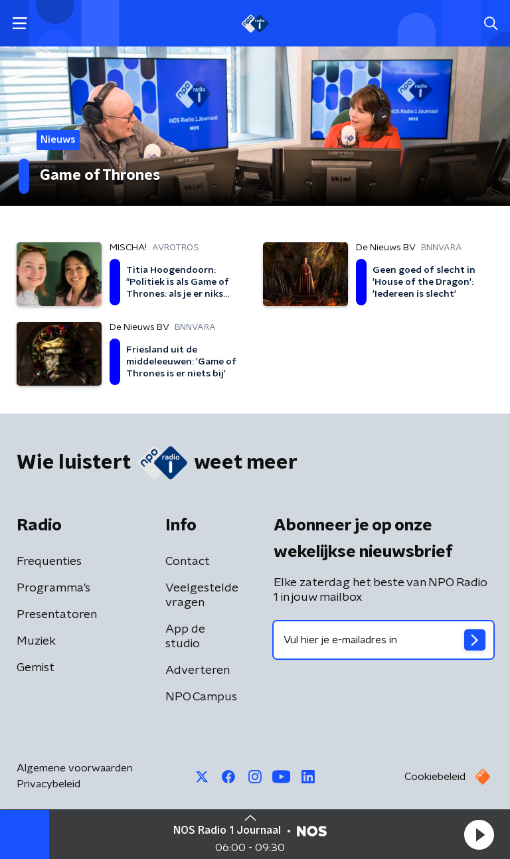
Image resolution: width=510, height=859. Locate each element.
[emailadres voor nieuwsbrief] (383, 640)
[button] (479, 834)
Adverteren (197, 670)
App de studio (185, 636)
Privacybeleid (48, 784)
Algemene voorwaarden (75, 768)
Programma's (53, 588)
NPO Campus (201, 697)
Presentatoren (57, 615)
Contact (187, 562)
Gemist (35, 668)
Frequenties (49, 562)
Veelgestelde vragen (201, 595)
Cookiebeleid (435, 776)
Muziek (36, 641)
